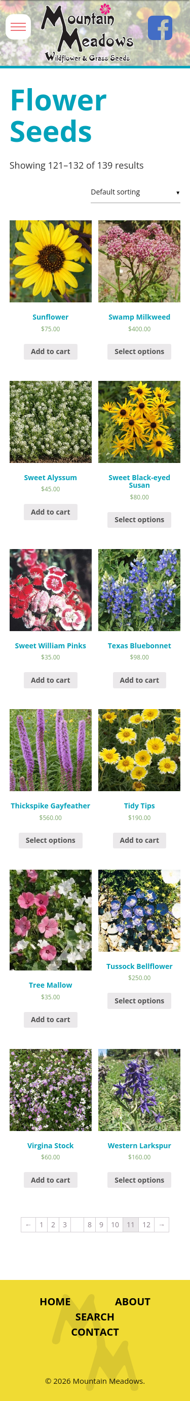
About (132, 1301)
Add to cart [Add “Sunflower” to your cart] (50, 351)
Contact (95, 1332)
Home (55, 1301)
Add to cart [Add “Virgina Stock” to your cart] (50, 1180)
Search (95, 1317)
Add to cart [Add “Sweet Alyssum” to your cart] (50, 512)
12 (146, 1224)
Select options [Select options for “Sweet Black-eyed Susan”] (139, 519)
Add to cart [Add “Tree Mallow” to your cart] (50, 1019)
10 (115, 1224)
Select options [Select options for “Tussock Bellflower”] (139, 1000)
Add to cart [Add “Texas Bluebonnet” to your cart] (140, 680)
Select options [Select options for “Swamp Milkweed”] (139, 351)
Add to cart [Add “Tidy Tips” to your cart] (140, 840)
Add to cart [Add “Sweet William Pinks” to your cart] (50, 680)
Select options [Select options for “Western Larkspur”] (139, 1180)
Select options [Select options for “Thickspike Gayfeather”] (50, 840)
